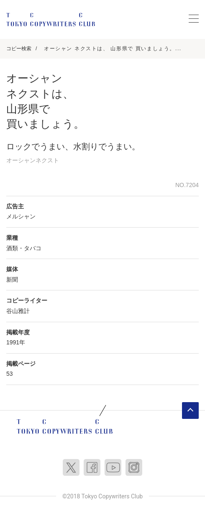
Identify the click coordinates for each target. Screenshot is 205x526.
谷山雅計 (18, 311)
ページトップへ (190, 410)
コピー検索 (18, 48)
